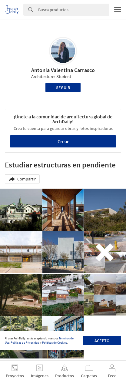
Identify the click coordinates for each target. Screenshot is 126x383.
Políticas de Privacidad (25, 343)
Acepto (101, 340)
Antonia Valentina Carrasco (63, 70)
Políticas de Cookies (54, 343)
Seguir (63, 87)
